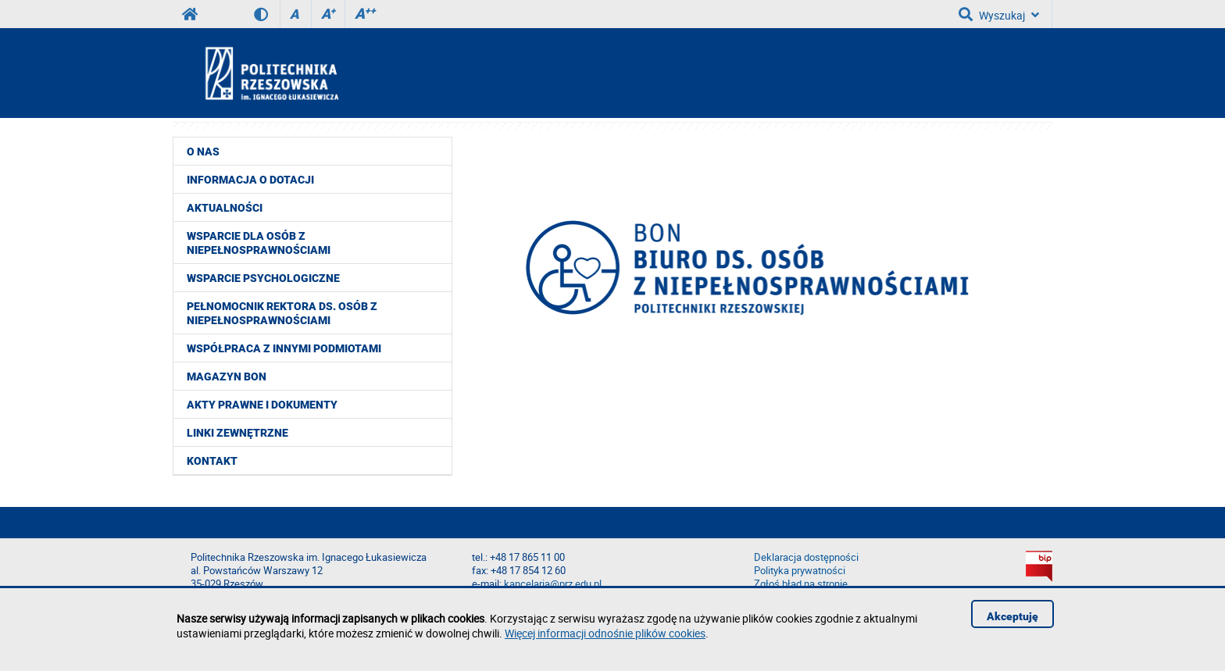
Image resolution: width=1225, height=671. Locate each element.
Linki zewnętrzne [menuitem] (237, 433)
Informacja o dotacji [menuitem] (250, 179)
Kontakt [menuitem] (212, 461)
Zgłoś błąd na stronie (801, 584)
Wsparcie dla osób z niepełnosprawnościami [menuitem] (258, 243)
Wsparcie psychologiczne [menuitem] (263, 278)
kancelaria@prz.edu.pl (553, 584)
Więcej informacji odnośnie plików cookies (605, 633)
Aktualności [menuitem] (224, 208)
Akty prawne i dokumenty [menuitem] (262, 404)
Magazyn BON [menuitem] (226, 376)
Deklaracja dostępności (806, 557)
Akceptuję (1012, 616)
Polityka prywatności (799, 570)
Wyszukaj (999, 14)
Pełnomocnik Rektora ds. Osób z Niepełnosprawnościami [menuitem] (282, 313)
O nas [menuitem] (203, 151)
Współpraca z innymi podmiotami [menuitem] (284, 348)
